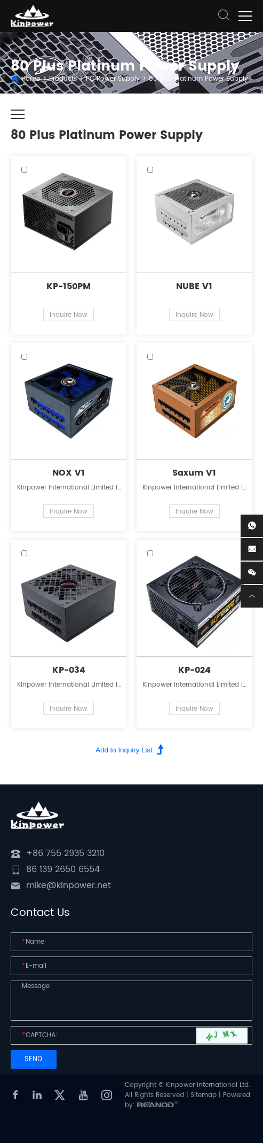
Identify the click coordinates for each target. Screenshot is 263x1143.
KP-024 (194, 670)
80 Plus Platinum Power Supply (198, 79)
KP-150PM (68, 286)
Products (63, 79)
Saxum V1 (194, 473)
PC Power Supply (113, 79)
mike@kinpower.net (68, 885)
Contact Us (40, 913)
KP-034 (68, 670)
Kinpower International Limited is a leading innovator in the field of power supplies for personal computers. (69, 488)
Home (30, 79)
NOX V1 (68, 473)
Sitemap (203, 1095)
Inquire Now (68, 315)
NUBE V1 (194, 286)
